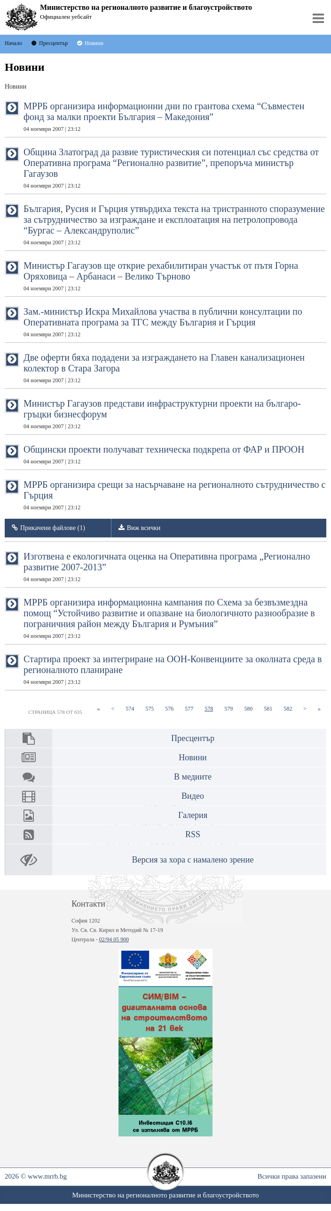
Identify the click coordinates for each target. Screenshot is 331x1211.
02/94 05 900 (114, 939)
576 (172, 708)
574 (133, 708)
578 (212, 708)
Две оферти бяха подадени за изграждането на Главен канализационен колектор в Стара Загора (164, 368)
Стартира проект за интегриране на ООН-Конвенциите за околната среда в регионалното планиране (173, 669)
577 (192, 708)
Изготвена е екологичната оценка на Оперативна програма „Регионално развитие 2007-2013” (167, 567)
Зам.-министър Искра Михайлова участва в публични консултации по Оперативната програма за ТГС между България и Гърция (163, 322)
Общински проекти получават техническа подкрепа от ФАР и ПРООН (164, 454)
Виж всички (144, 527)
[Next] (305, 709)
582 (291, 708)
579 (231, 708)
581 (271, 708)
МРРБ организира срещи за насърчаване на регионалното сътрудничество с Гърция (175, 495)
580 (251, 708)
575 (152, 708)
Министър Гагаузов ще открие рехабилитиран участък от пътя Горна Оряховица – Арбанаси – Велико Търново (161, 276)
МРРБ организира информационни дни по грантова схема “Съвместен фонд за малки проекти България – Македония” (164, 116)
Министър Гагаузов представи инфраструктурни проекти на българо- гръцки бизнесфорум (162, 414)
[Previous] (112, 709)
